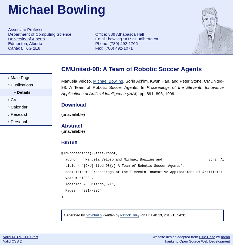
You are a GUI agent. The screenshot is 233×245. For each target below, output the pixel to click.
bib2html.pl (94, 215)
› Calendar (17, 107)
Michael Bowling (108, 81)
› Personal (17, 121)
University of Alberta (26, 39)
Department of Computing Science (39, 34)
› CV (12, 99)
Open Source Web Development (204, 241)
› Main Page (19, 77)
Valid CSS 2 (12, 241)
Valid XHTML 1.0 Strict (20, 237)
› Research (18, 114)
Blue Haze (207, 237)
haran (225, 237)
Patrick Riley (129, 215)
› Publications (20, 85)
